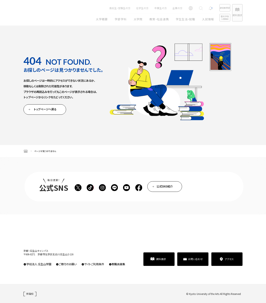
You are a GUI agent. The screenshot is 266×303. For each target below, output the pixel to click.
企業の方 (164, 8)
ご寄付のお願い (68, 264)
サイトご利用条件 (94, 264)
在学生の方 (129, 8)
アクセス (229, 259)
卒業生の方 (147, 8)
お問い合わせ (195, 259)
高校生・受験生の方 (106, 8)
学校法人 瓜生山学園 (38, 264)
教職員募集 (118, 264)
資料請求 (234, 15)
